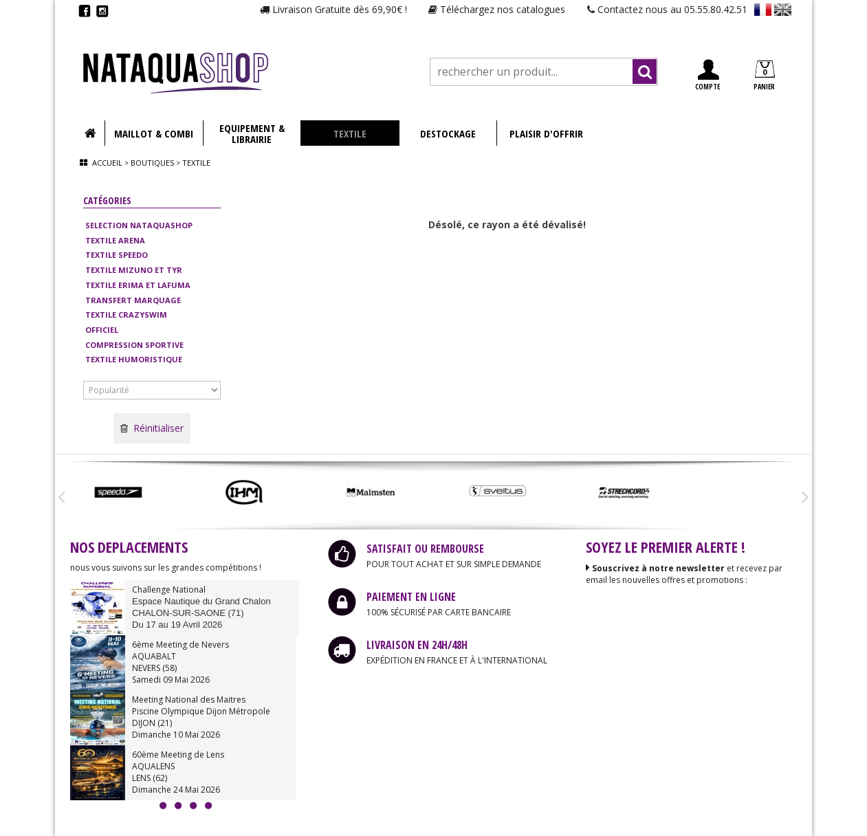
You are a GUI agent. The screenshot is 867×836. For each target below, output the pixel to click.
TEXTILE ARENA (115, 240)
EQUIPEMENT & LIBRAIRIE (252, 133)
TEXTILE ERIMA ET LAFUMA (137, 285)
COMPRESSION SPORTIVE (134, 345)
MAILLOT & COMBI (153, 133)
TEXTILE (349, 133)
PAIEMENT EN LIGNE (411, 596)
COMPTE (707, 75)
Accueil (107, 162)
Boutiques (152, 162)
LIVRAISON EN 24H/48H (417, 644)
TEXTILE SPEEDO (116, 255)
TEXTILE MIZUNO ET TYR (133, 270)
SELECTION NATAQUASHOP (139, 225)
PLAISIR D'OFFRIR (546, 133)
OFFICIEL (101, 329)
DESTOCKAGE (448, 133)
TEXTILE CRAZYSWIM (126, 314)
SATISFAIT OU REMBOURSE (425, 548)
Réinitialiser (152, 427)
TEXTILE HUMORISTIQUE (133, 359)
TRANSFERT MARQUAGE (133, 300)
